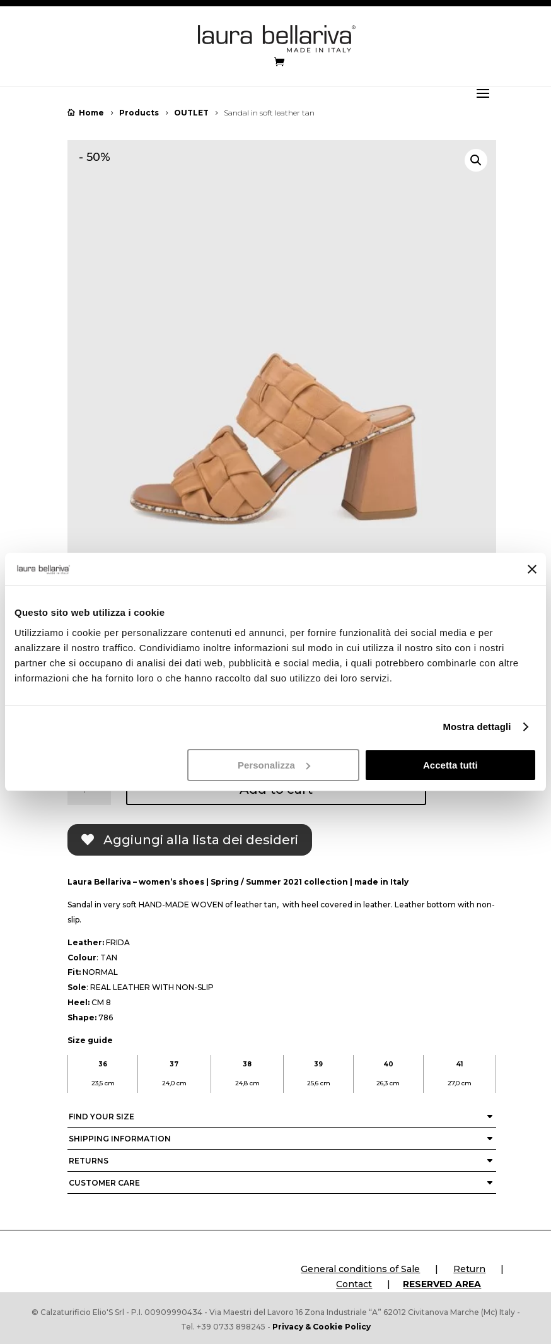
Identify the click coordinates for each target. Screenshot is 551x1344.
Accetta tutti (450, 765)
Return (469, 1269)
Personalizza (274, 765)
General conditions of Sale (360, 1269)
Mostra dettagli (477, 726)
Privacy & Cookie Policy (321, 1326)
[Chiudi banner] (532, 569)
